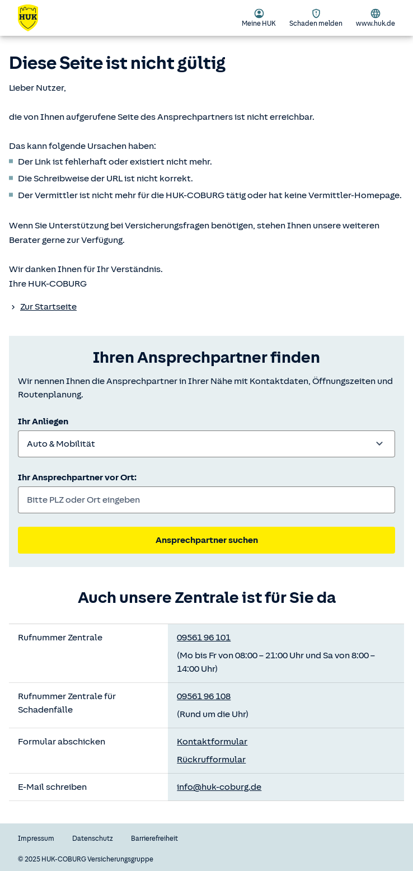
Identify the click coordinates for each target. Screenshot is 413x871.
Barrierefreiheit (154, 838)
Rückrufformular (211, 760)
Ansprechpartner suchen (207, 540)
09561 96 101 (204, 638)
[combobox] (206, 443)
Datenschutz (92, 838)
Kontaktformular (212, 742)
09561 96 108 (204, 696)
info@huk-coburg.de (219, 787)
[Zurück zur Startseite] (34, 17)
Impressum (36, 838)
